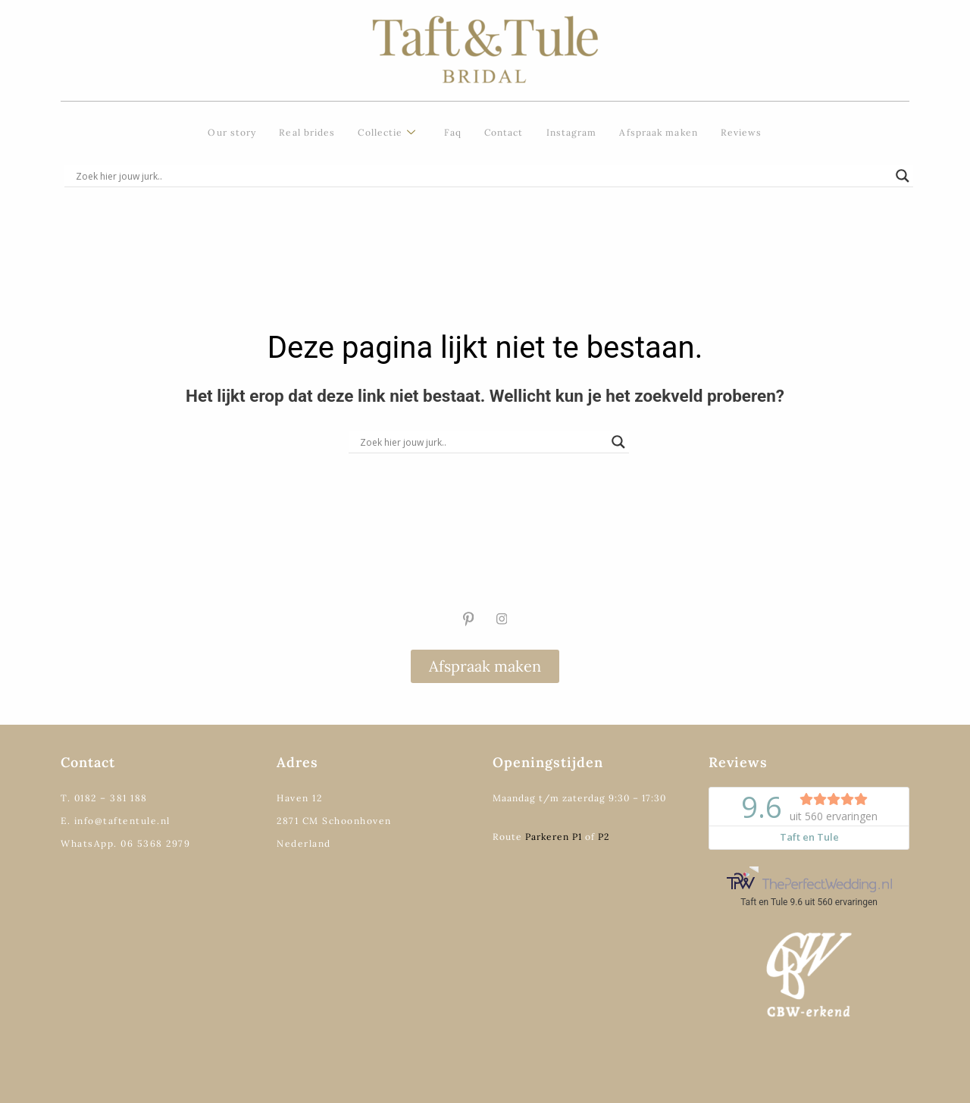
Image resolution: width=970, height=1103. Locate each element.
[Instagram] (501, 619)
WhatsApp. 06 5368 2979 (125, 843)
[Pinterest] (468, 619)
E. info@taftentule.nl (116, 820)
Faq (453, 132)
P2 (603, 836)
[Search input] (482, 175)
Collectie (387, 133)
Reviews (741, 132)
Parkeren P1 (553, 836)
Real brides (307, 132)
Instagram (571, 132)
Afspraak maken (658, 132)
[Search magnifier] (902, 175)
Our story (232, 132)
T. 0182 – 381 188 (104, 798)
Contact (504, 132)
